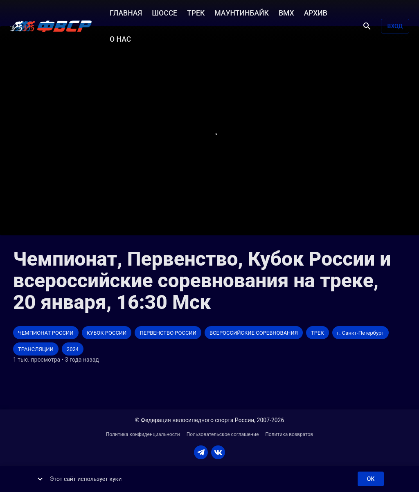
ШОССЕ (164, 12)
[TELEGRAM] (201, 452)
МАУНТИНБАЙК (242, 12)
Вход (395, 26)
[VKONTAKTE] (218, 452)
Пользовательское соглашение (223, 434)
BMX (286, 12)
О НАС (120, 38)
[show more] (40, 479)
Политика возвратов (289, 434)
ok (371, 479)
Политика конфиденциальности (143, 434)
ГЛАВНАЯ (126, 12)
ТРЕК (196, 12)
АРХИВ (315, 12)
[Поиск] (367, 26)
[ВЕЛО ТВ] (51, 26)
